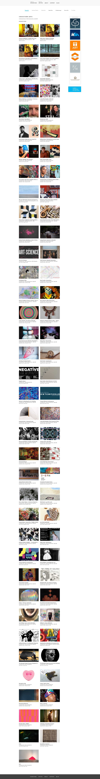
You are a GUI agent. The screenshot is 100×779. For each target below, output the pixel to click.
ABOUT (46, 2)
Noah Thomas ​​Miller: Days (45, 159)
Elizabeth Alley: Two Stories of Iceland (48, 582)
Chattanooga (58, 10)
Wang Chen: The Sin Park (45, 340)
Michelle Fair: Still (44, 119)
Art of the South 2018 (44, 522)
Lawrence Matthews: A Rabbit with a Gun (27, 38)
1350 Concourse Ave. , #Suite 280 (30, 301)
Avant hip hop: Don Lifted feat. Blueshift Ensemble (29, 340)
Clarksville (43, 10)
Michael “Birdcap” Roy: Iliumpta (26, 159)
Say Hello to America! (44, 743)
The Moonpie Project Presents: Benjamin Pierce (29, 663)
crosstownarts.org (22, 18)
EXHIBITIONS (33, 2)
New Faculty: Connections (45, 280)
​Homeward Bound (23, 461)
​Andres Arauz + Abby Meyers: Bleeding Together (29, 78)
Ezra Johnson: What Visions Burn (47, 300)
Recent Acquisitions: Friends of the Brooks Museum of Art (31, 441)
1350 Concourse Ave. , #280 (29, 39)
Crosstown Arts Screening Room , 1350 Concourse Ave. (34, 200)
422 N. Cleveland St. (28, 664)
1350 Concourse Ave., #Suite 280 (51, 261)
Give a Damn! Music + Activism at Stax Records (29, 502)
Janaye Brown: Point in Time (25, 481)
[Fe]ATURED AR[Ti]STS (45, 78)
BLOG (58, 2)
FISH (20, 743)
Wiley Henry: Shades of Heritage (47, 38)
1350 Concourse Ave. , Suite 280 (30, 362)
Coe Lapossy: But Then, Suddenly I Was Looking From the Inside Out (33, 179)
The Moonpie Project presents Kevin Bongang (50, 663)
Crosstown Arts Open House (46, 481)
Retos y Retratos (43, 703)
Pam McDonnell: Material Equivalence (48, 602)
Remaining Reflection (23, 703)
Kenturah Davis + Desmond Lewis (26, 421)
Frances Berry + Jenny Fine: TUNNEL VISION (28, 522)
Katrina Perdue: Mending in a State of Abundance (29, 240)
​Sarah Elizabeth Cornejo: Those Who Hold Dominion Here (52, 219)
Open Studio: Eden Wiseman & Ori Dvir (48, 381)
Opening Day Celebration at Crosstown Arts (49, 643)
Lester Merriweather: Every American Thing (49, 421)
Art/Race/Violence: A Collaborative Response (28, 643)
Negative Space (22, 381)
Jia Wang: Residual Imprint (24, 361)
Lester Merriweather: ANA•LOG (46, 98)
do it (20, 764)
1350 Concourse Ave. (49, 39)
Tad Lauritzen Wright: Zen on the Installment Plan (50, 58)
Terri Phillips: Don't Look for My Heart (27, 623)
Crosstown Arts (21, 39)
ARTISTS (41, 2)
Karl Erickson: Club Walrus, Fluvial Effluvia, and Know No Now (32, 58)
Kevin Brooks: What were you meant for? (27, 139)
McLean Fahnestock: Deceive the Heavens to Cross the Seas (32, 199)
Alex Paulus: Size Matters (24, 119)
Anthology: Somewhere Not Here (47, 723)
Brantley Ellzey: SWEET (24, 723)
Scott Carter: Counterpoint (45, 361)
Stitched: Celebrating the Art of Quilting (27, 401)
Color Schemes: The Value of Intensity (27, 320)
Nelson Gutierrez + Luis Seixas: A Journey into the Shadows (32, 98)
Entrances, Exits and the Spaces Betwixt (48, 199)
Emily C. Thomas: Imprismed (25, 602)
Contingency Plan (22, 280)
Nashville (51, 10)
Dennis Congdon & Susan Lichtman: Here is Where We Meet (31, 300)
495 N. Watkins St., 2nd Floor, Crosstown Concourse (55, 644)
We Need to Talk (22, 683)
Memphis (27, 10)
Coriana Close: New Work (45, 441)
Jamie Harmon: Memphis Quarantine (48, 260)
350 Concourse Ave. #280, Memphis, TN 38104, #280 (34, 261)
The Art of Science (23, 260)
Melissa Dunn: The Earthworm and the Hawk (49, 139)
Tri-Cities (73, 10)
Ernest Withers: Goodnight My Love (47, 562)
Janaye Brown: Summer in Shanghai (48, 240)
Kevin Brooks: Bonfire (23, 582)
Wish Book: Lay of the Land (46, 502)
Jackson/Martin (35, 10)
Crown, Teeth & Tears (44, 683)
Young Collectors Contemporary (47, 401)
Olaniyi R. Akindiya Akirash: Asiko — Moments (50, 320)
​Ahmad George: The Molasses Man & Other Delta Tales (51, 179)
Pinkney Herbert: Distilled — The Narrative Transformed (31, 542)
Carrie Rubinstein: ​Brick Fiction (47, 461)
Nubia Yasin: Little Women (45, 542)
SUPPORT (52, 2)
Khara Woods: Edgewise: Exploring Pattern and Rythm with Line (32, 219)
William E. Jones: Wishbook (46, 623)
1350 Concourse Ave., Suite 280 (32, 18)
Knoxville (66, 10)
